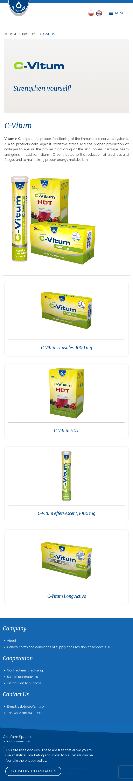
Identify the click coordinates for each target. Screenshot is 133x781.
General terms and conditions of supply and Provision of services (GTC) (60, 647)
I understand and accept (34, 771)
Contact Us (16, 694)
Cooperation (18, 658)
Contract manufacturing (25, 670)
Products (30, 34)
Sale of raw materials (22, 677)
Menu (116, 13)
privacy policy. (36, 760)
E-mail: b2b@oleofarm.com (27, 706)
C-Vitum (49, 34)
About (11, 641)
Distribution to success (24, 683)
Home (11, 34)
